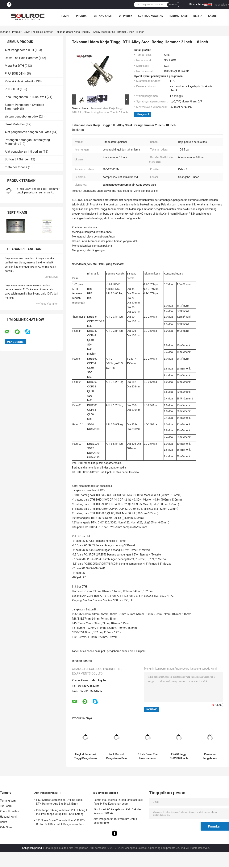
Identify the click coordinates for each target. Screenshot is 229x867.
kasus (212, 15)
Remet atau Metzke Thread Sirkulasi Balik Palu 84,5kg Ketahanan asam (118, 801)
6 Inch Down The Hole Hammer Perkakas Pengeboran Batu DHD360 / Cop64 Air (147, 756)
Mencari (173, 4)
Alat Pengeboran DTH (19, 50)
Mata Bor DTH (14, 66)
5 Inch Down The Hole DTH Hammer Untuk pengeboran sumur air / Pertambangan (38, 192)
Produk (81, 15)
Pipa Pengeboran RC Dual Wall (25, 97)
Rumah (65, 15)
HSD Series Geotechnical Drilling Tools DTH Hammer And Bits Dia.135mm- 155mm (59, 802)
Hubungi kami (178, 15)
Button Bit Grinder (17, 159)
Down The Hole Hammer (38, 31)
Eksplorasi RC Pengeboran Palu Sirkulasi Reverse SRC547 (118, 811)
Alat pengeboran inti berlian (23, 151)
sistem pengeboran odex (21, 116)
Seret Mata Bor (15, 124)
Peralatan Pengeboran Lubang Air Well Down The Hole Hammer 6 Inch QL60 (209, 756)
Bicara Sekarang (199, 4)
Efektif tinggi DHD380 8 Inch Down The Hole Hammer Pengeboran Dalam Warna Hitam (178, 756)
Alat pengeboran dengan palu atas (28, 132)
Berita (197, 15)
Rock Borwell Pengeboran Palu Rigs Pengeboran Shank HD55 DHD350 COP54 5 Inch (116, 756)
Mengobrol (143, 114)
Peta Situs (6, 827)
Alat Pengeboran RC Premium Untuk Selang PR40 (115, 820)
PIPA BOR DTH (15, 73)
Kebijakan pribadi (32, 847)
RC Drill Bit (12, 89)
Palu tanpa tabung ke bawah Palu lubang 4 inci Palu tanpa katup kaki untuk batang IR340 (61, 813)
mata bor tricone (16, 167)
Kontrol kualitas (150, 15)
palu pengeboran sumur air (117, 651)
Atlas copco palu (90, 651)
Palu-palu (139, 651)
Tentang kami (101, 15)
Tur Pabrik (124, 15)
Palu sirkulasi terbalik (19, 81)
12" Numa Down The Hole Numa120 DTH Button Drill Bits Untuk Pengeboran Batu (60, 822)
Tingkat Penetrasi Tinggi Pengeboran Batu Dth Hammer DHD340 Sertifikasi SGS (85, 756)
